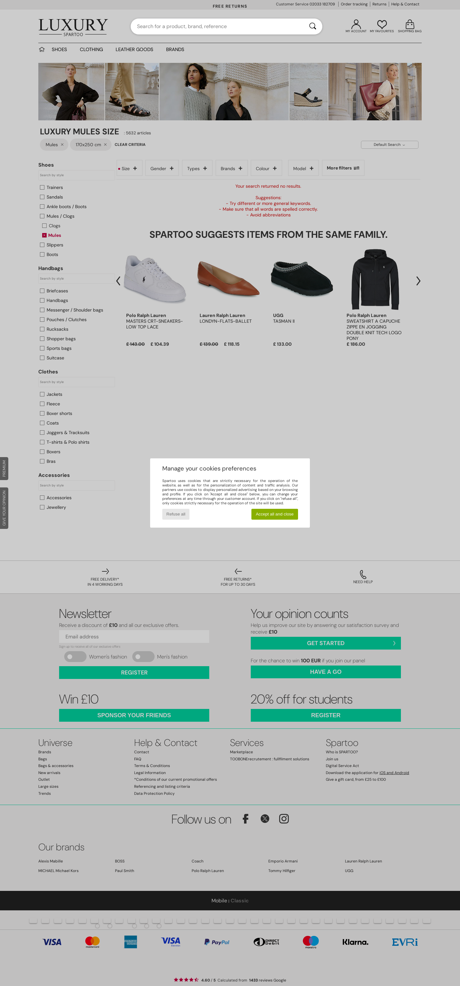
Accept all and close (275, 514)
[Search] (312, 26)
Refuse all (175, 514)
